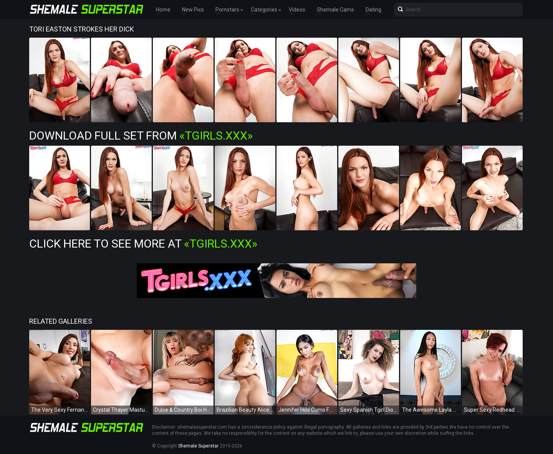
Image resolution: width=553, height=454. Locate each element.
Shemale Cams (335, 10)
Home (163, 10)
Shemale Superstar (198, 446)
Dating (373, 10)
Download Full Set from (141, 135)
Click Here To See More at (143, 243)
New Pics (193, 10)
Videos (297, 10)
